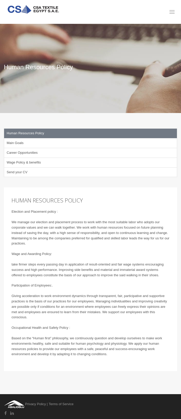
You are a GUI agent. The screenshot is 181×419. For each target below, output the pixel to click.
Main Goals (15, 143)
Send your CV (17, 172)
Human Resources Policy (25, 133)
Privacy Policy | (36, 404)
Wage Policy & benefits (24, 162)
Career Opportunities (22, 153)
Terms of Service (61, 404)
